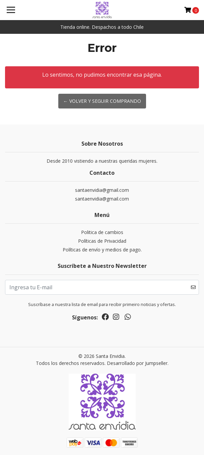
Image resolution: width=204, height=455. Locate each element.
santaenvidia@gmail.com (102, 190)
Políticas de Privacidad (102, 241)
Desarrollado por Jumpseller (137, 363)
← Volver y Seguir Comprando (102, 101)
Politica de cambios (102, 232)
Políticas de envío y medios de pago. (102, 249)
